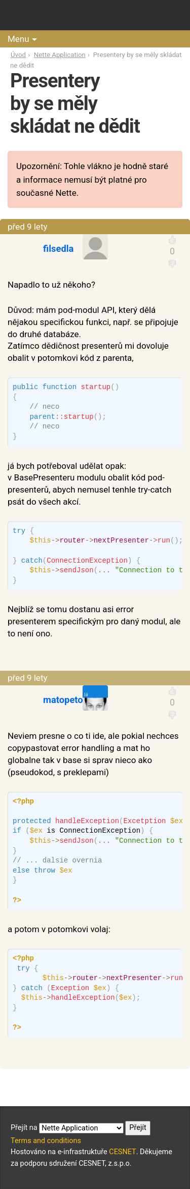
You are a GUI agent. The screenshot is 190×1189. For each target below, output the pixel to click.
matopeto (63, 699)
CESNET (122, 1152)
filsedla (58, 248)
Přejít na (80, 1128)
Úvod (18, 55)
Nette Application (60, 55)
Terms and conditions (46, 1141)
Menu (18, 39)
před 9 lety (28, 227)
